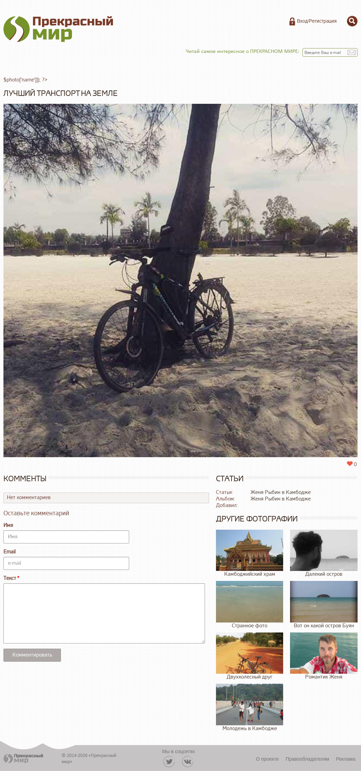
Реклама (345, 759)
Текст (9, 578)
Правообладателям (307, 759)
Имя (8, 525)
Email (9, 552)
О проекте (267, 759)
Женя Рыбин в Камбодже (280, 492)
